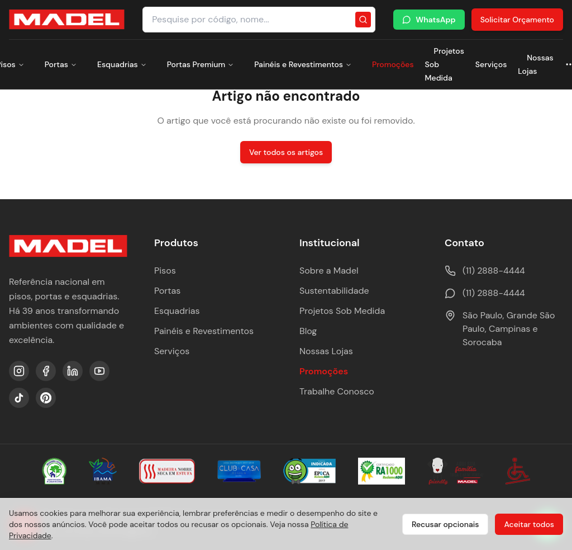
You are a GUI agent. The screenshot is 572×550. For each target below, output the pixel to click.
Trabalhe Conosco (336, 391)
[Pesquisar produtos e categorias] (258, 19)
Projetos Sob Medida (342, 311)
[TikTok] (19, 398)
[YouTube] (99, 371)
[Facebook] (46, 371)
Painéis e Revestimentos (303, 64)
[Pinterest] (46, 398)
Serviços (491, 64)
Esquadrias (122, 64)
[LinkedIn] (73, 371)
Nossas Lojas (536, 64)
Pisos (165, 270)
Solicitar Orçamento (517, 20)
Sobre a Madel (329, 270)
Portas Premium (200, 64)
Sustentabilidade (334, 291)
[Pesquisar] (363, 19)
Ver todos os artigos (286, 152)
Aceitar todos (529, 524)
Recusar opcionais (445, 524)
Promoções (393, 64)
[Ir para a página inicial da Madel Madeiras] (67, 20)
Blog (308, 331)
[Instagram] (19, 371)
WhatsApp (428, 20)
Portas (61, 64)
